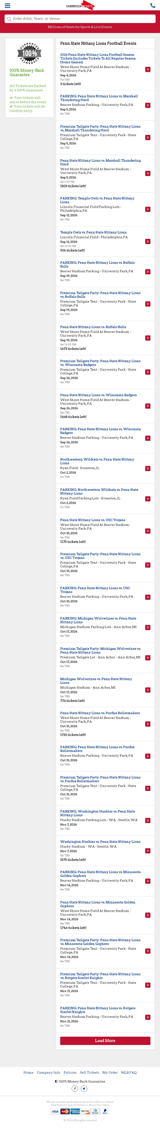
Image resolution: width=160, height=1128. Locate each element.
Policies (70, 1072)
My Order (110, 1072)
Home (29, 1072)
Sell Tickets (89, 1072)
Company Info (48, 1072)
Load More (105, 1041)
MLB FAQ (129, 1072)
